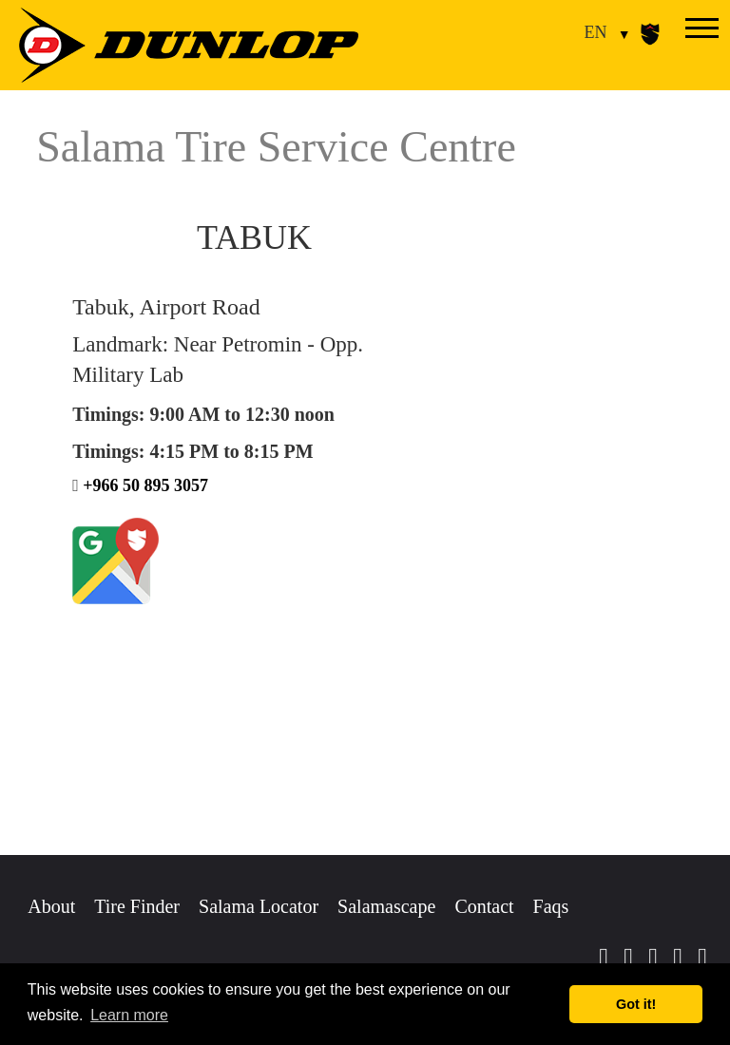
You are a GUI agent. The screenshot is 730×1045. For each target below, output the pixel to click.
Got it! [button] (636, 1004)
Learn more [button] (129, 1015)
